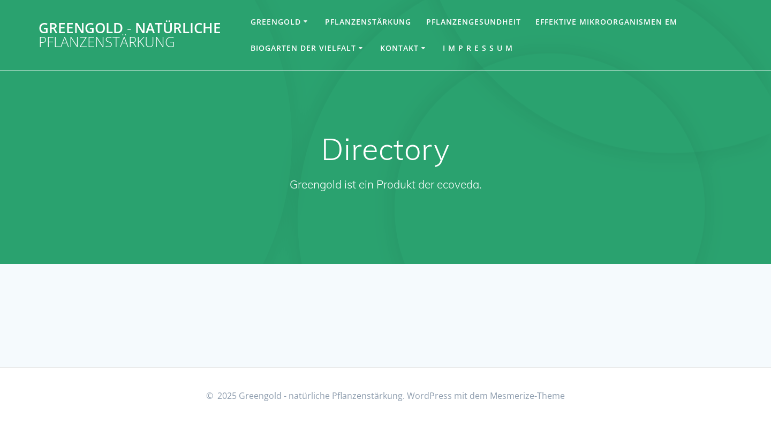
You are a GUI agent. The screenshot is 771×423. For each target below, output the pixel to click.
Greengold (276, 22)
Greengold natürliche (130, 35)
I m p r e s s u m (478, 48)
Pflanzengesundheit (473, 22)
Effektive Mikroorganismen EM (606, 22)
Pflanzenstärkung (368, 22)
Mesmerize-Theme (527, 396)
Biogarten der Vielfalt (303, 48)
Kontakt (399, 48)
